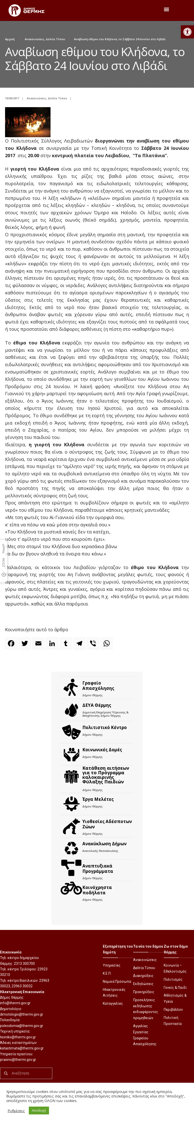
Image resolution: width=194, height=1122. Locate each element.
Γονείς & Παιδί (175, 988)
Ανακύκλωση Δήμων (104, 844)
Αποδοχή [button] (39, 1110)
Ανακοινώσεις (34, 39)
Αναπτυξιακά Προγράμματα (97, 868)
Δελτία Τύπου (55, 39)
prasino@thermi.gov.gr (18, 1060)
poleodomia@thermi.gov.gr (21, 1026)
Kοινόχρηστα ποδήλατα (97, 889)
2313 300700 (24, 964)
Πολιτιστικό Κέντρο (104, 727)
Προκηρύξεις (143, 992)
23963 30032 (22, 986)
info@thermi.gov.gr (15, 1003)
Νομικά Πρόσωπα (117, 981)
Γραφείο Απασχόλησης (98, 685)
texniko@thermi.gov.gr (18, 1037)
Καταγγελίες (113, 1003)
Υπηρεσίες (111, 965)
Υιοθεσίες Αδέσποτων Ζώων (107, 824)
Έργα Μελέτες (98, 799)
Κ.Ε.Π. (107, 973)
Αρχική (10, 39)
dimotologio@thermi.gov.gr (21, 1014)
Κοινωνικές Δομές (102, 750)
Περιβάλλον (173, 1010)
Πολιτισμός (173, 979)
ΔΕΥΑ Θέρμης (96, 705)
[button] (187, 31)
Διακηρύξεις (143, 976)
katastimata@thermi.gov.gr (22, 1048)
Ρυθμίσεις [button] (16, 1110)
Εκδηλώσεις (143, 984)
